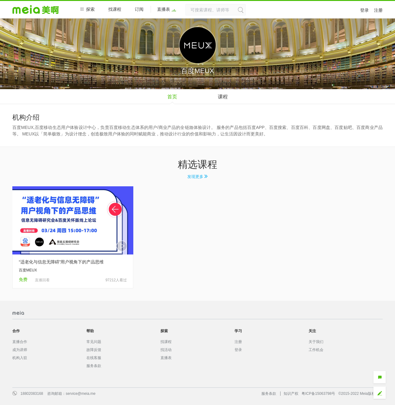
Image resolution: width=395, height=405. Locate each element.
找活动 (166, 350)
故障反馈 (93, 350)
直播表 (166, 9)
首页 (172, 96)
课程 (223, 96)
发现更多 (197, 176)
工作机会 (316, 350)
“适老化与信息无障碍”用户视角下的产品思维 (61, 261)
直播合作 (19, 342)
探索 (87, 9)
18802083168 (31, 393)
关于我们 (316, 342)
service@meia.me (80, 393)
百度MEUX (28, 270)
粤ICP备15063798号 (318, 393)
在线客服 (93, 358)
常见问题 (93, 342)
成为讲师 (19, 350)
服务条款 (93, 366)
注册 (378, 10)
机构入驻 (19, 358)
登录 (364, 10)
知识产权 (291, 393)
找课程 (114, 9)
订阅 (139, 9)
